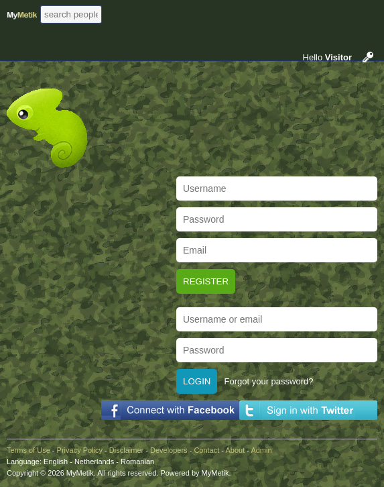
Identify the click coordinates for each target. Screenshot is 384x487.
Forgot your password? (268, 381)
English (56, 461)
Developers (169, 450)
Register (206, 281)
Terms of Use (28, 450)
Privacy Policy (80, 450)
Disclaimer (126, 450)
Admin (261, 450)
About (235, 450)
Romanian (137, 461)
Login (196, 381)
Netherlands (94, 461)
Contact (206, 450)
